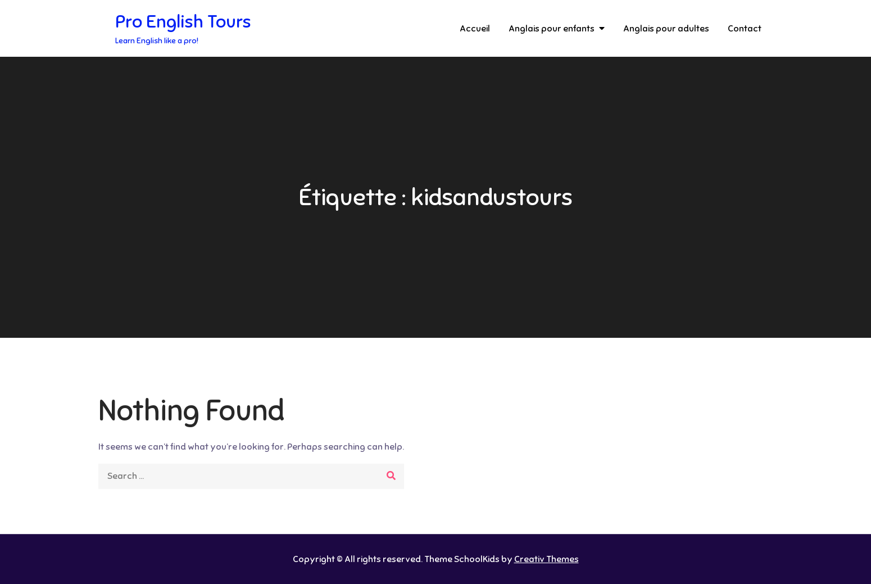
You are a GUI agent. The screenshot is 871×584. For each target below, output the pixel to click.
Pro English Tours (183, 21)
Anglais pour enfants (552, 28)
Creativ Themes (546, 559)
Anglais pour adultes (666, 28)
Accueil (475, 28)
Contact (744, 28)
